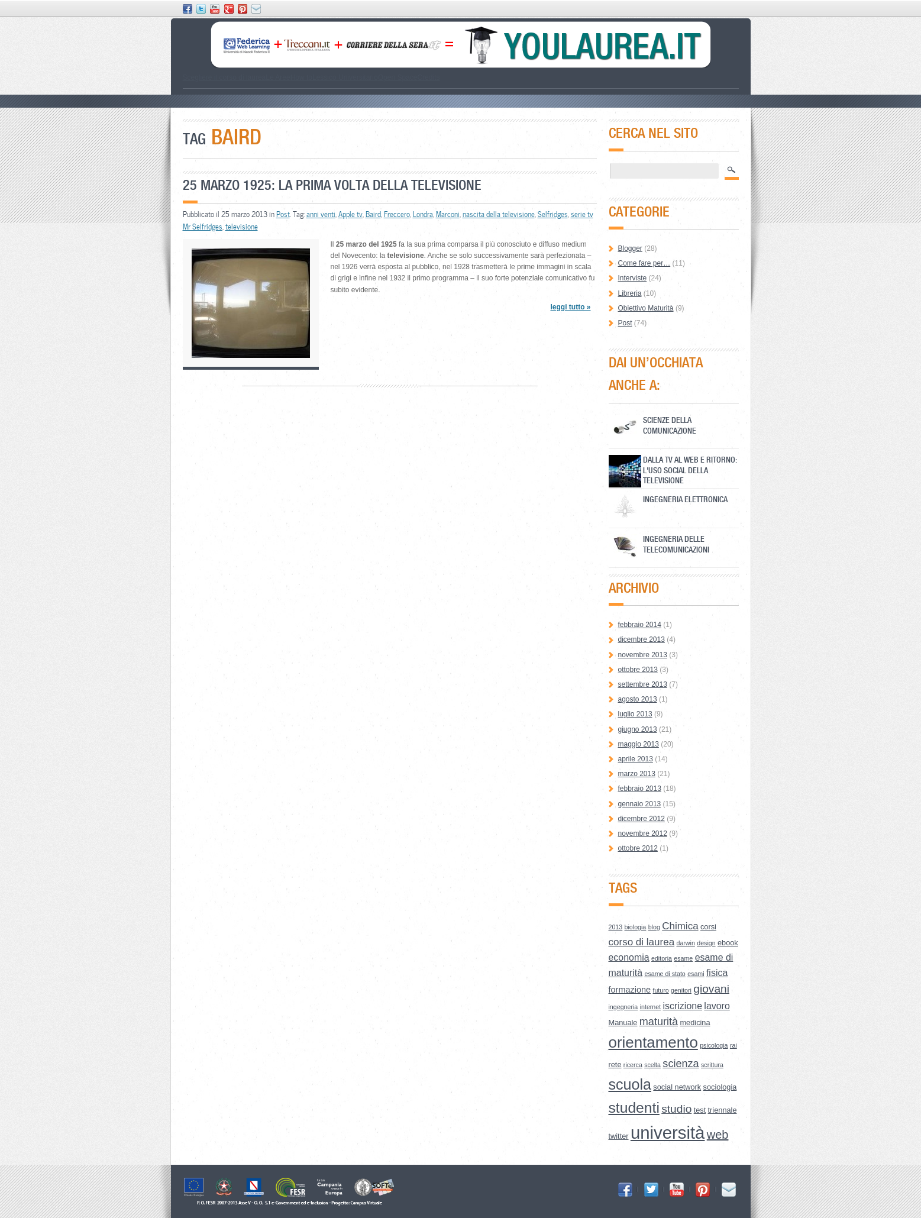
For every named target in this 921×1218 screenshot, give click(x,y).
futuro (660, 990)
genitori (681, 990)
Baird (373, 214)
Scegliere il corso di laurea (224, 77)
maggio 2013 (638, 744)
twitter (619, 1136)
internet (650, 1006)
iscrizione (683, 1006)
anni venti (320, 214)
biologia (636, 927)
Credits (428, 77)
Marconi (448, 214)
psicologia (714, 1045)
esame (683, 958)
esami (695, 973)
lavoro (716, 1006)
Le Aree (278, 77)
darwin (685, 942)
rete (615, 1064)
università (668, 1132)
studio (676, 1109)
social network (677, 1087)
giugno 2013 (637, 729)
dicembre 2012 (641, 819)
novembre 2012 (642, 833)
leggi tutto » (570, 307)
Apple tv (350, 214)
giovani (711, 989)
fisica (717, 973)
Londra (423, 214)
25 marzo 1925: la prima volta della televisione (332, 184)
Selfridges (553, 214)
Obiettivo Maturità (646, 308)
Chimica (680, 926)
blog (654, 927)
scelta (652, 1064)
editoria (661, 958)
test (700, 1110)
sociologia (720, 1087)
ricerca (632, 1064)
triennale (722, 1110)
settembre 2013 (642, 684)
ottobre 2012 (638, 848)
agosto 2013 (637, 699)
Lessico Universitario (345, 77)
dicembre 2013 (641, 639)
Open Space (398, 77)
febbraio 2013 (639, 788)
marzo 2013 (636, 774)
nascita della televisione (499, 214)
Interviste (632, 278)
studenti (634, 1108)
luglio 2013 (635, 714)
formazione (630, 989)
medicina (695, 1022)
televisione (241, 226)
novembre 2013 (642, 655)
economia (629, 957)
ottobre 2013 (638, 669)
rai (733, 1045)
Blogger (630, 248)
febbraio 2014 (639, 625)
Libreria (630, 293)
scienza (681, 1064)
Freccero (397, 214)
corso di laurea (642, 942)
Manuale (623, 1022)
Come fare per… (644, 263)
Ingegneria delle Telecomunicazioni (676, 544)
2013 (616, 927)
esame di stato (664, 973)
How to (301, 77)
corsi (708, 926)
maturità (658, 1022)
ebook (728, 942)
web (718, 1134)
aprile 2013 (635, 759)
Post (283, 214)
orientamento (653, 1042)
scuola (630, 1084)
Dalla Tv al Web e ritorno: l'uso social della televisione (690, 470)
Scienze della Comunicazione (669, 425)
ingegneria (623, 1006)
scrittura (712, 1064)
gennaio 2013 (639, 804)
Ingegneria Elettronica (685, 499)
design (706, 942)
